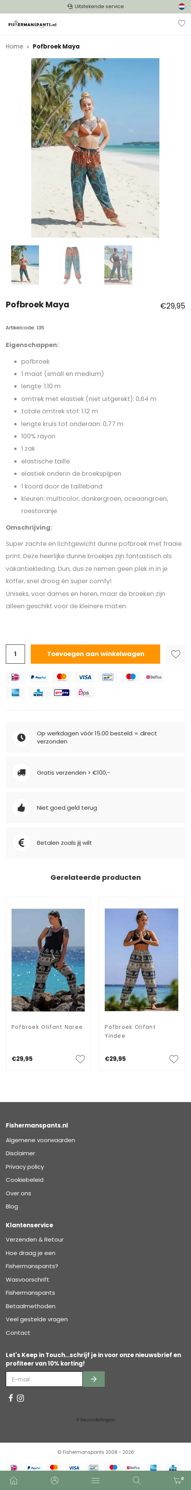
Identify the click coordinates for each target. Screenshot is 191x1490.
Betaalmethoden (30, 1306)
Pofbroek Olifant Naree (47, 1027)
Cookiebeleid (25, 1180)
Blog (12, 1206)
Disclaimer (20, 1153)
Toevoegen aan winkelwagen (95, 653)
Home (14, 46)
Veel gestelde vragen (37, 1319)
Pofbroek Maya (56, 46)
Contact (18, 1333)
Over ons (18, 1193)
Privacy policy (25, 1167)
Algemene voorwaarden (40, 1140)
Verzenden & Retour (35, 1239)
